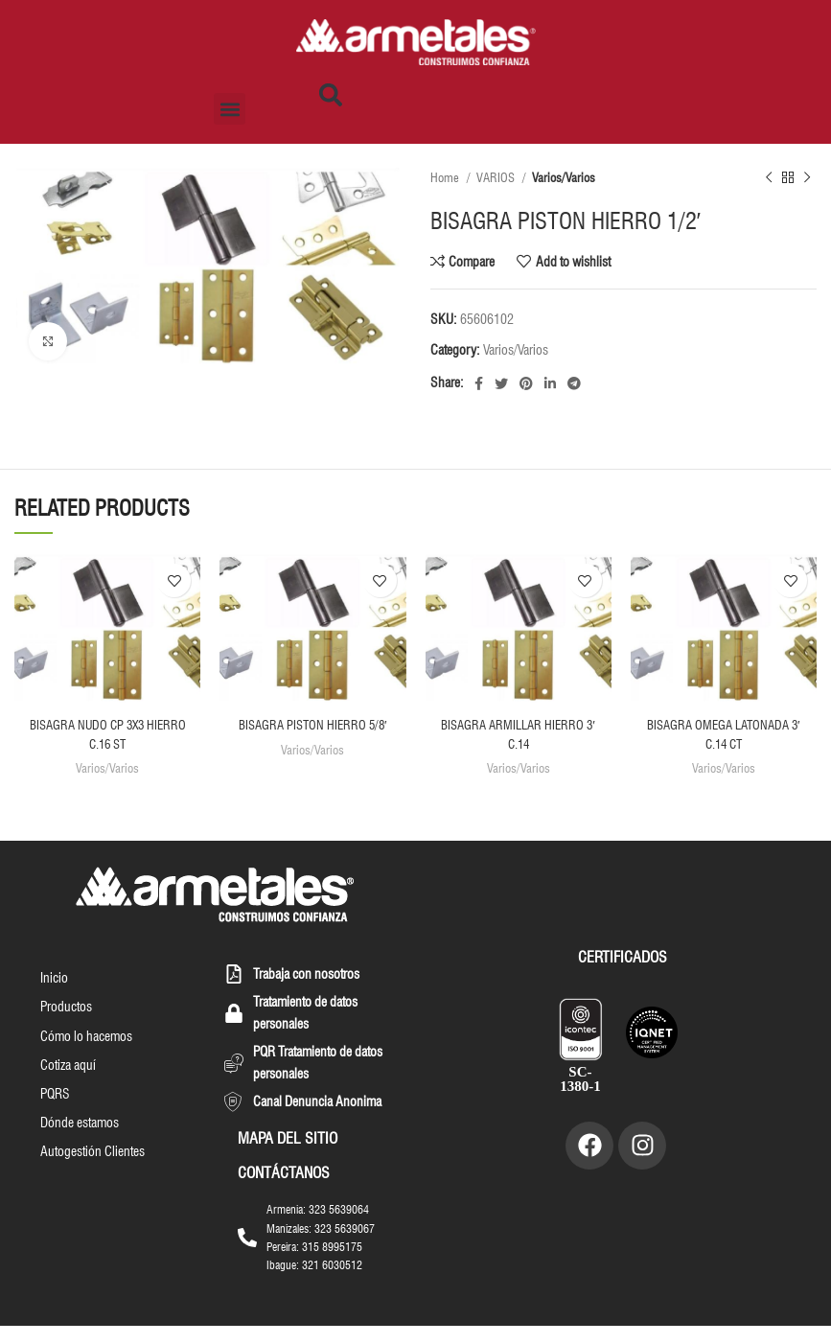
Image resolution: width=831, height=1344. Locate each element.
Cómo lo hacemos (84, 1058)
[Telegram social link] (574, 383)
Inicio (52, 997)
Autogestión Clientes (90, 1181)
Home (446, 177)
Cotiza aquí (66, 1089)
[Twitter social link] (501, 383)
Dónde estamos (77, 1150)
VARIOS (497, 177)
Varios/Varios (563, 177)
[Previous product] (768, 178)
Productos (64, 1027)
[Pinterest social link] (526, 383)
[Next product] (807, 178)
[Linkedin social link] (550, 383)
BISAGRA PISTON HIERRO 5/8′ (313, 724)
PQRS (53, 1119)
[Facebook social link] (479, 383)
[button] (229, 109)
